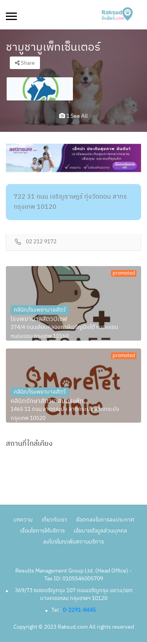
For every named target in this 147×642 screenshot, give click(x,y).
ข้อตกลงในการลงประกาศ (105, 519)
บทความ (23, 519)
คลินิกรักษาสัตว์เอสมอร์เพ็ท (47, 401)
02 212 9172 (41, 242)
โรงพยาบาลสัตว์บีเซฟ (39, 319)
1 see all (73, 115)
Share (25, 62)
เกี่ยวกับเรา (54, 519)
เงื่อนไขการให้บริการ (42, 530)
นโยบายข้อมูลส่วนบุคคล (100, 530)
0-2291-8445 (79, 610)
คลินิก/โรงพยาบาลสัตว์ (40, 309)
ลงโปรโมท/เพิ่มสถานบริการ (73, 541)
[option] (40, 88)
